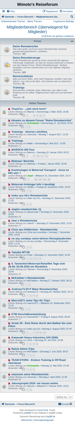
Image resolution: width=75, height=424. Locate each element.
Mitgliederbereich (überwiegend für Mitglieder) (37, 29)
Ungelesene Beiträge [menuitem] (63, 21)
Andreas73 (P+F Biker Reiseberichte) (34, 289)
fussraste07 (33, 317)
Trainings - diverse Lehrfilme (29, 131)
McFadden (32, 280)
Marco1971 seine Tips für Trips (30, 300)
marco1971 (32, 303)
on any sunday (34, 241)
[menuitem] (11, 11)
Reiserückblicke (23, 76)
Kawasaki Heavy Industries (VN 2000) (34, 337)
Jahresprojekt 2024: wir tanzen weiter (34, 383)
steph (30, 175)
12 (46, 156)
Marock (30, 112)
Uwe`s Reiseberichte (24, 220)
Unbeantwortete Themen (13, 21)
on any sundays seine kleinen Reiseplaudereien (41, 238)
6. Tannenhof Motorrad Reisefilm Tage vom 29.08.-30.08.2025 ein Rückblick (36, 265)
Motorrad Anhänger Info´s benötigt (33, 184)
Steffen (30, 187)
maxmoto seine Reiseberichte (30, 374)
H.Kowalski (33, 123)
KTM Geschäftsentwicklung (28, 314)
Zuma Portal (42, 410)
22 (36, 179)
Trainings (19, 87)
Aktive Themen (34, 21)
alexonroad (32, 212)
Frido (29, 255)
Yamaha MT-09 (20, 252)
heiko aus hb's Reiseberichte (29, 195)
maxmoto (31, 134)
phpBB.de (50, 416)
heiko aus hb (33, 198)
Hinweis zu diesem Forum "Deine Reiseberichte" (41, 120)
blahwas (31, 164)
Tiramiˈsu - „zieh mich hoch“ (29, 108)
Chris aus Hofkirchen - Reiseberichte (34, 229)
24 (44, 179)
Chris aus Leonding (36, 232)
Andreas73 (32, 292)
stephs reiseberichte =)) (26, 209)
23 (40, 179)
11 (42, 156)
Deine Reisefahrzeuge (26, 57)
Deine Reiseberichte (25, 46)
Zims (29, 340)
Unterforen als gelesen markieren (57, 36)
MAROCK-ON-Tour (23, 149)
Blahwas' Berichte (22, 161)
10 (38, 156)
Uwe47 (30, 223)
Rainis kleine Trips (23, 348)
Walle (30, 143)
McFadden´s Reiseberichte (28, 277)
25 (49, 179)
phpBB (27, 413)
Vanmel (30, 269)
